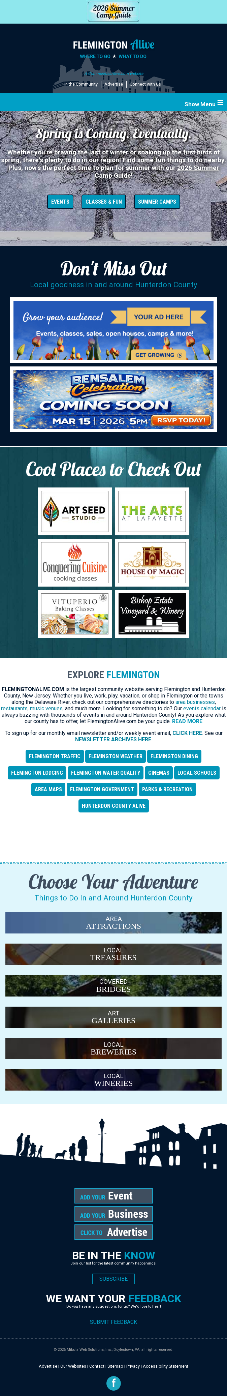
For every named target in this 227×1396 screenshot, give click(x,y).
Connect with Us (145, 84)
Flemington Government (102, 789)
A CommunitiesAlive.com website (113, 73)
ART (113, 1013)
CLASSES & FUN (104, 202)
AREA (113, 919)
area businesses (195, 702)
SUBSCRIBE (113, 1279)
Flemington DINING (174, 756)
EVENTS (60, 202)
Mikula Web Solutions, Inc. (89, 1349)
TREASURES (113, 957)
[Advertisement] (113, 839)
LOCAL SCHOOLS (196, 773)
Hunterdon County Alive (113, 806)
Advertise (113, 84)
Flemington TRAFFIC (54, 756)
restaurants (14, 708)
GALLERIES (114, 1020)
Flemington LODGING (37, 773)
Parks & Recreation (167, 789)
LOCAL (114, 950)
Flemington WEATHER (115, 756)
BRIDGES (113, 989)
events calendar (202, 708)
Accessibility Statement (165, 1366)
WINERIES (113, 1083)
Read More (187, 721)
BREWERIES (113, 1051)
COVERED (113, 981)
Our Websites (73, 1366)
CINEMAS (158, 773)
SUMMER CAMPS (157, 202)
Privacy (133, 1366)
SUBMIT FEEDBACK (113, 1322)
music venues (46, 708)
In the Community (81, 84)
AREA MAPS (48, 789)
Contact (96, 1366)
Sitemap (115, 1366)
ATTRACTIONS (113, 926)
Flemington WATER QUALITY (105, 773)
